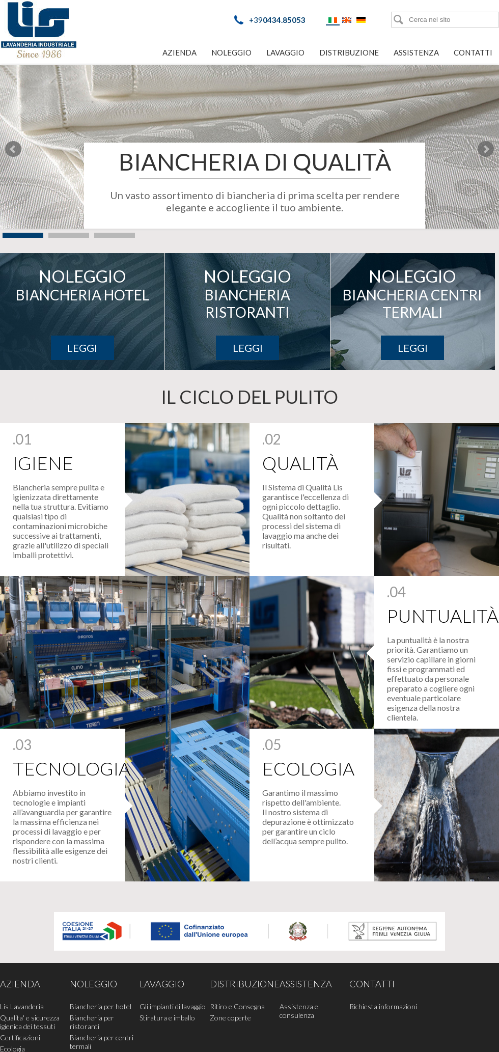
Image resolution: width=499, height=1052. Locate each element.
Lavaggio (285, 52)
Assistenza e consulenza (299, 1010)
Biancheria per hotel (100, 1006)
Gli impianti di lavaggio (173, 1006)
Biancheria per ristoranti (92, 1022)
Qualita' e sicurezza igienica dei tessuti (30, 1022)
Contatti (473, 52)
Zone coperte (230, 1017)
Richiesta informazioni (383, 1006)
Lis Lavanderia (22, 1006)
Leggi (82, 348)
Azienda (179, 52)
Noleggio (231, 52)
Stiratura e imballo (167, 1017)
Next (486, 149)
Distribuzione (349, 52)
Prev (13, 149)
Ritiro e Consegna (237, 1006)
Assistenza (416, 52)
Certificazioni (20, 1037)
